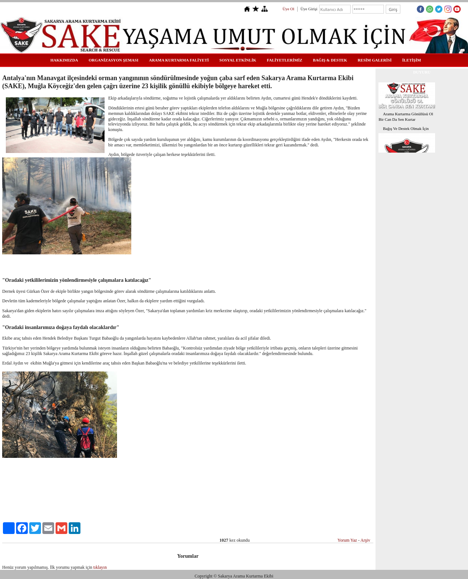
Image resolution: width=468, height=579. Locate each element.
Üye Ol (288, 9)
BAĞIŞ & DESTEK (330, 60)
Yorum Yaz (347, 540)
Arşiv (365, 540)
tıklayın (100, 567)
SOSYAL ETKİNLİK (237, 60)
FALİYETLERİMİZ (284, 60)
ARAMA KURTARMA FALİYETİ (179, 60)
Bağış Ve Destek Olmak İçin (406, 128)
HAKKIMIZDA (64, 60)
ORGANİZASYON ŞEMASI (113, 60)
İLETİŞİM (411, 60)
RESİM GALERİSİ (375, 60)
